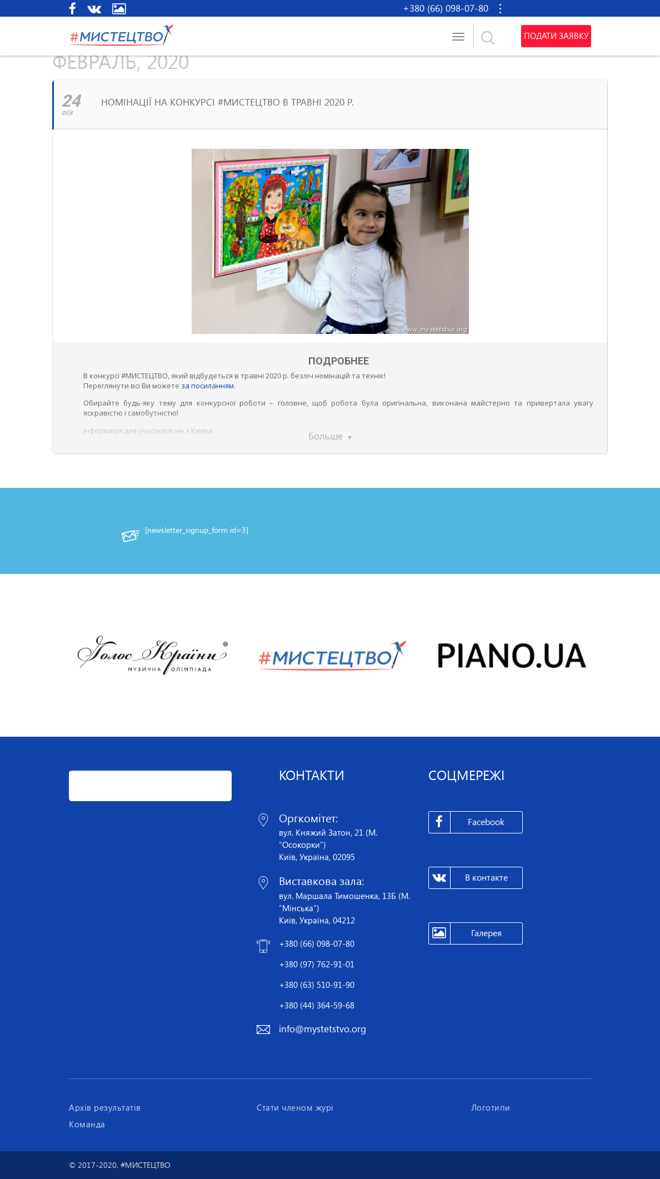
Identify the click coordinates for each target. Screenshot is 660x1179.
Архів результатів (105, 1107)
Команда (87, 1124)
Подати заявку (556, 36)
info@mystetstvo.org (322, 1028)
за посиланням (207, 386)
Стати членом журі (295, 1107)
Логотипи (491, 1107)
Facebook (467, 822)
